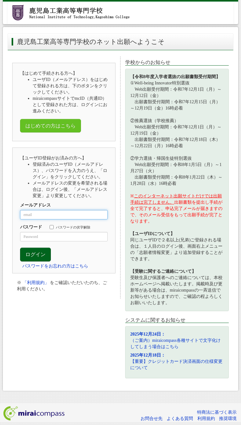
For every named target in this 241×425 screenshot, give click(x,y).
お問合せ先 (152, 418)
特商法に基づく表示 (217, 412)
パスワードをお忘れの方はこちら (55, 266)
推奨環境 (228, 418)
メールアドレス (35, 205)
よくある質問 (180, 418)
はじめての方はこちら (50, 125)
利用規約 (206, 418)
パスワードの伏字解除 (70, 227)
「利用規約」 (36, 282)
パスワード (31, 227)
